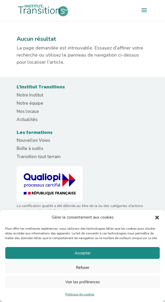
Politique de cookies (79, 294)
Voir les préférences (82, 282)
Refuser (82, 267)
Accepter (83, 253)
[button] (157, 217)
